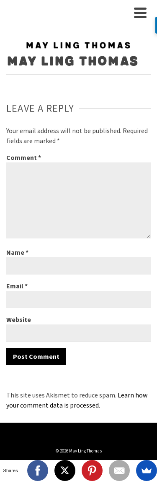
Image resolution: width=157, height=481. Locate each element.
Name (17, 252)
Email (17, 286)
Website (18, 319)
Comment (23, 157)
